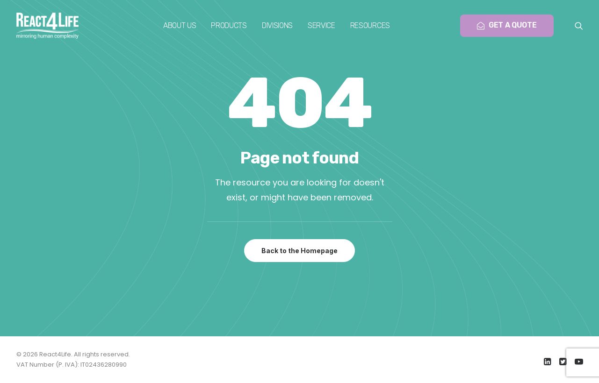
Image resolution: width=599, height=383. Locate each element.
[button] (579, 25)
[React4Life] (47, 26)
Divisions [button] (277, 25)
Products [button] (228, 25)
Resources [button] (370, 25)
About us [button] (179, 25)
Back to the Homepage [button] (299, 251)
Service (321, 25)
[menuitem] (179, 25)
